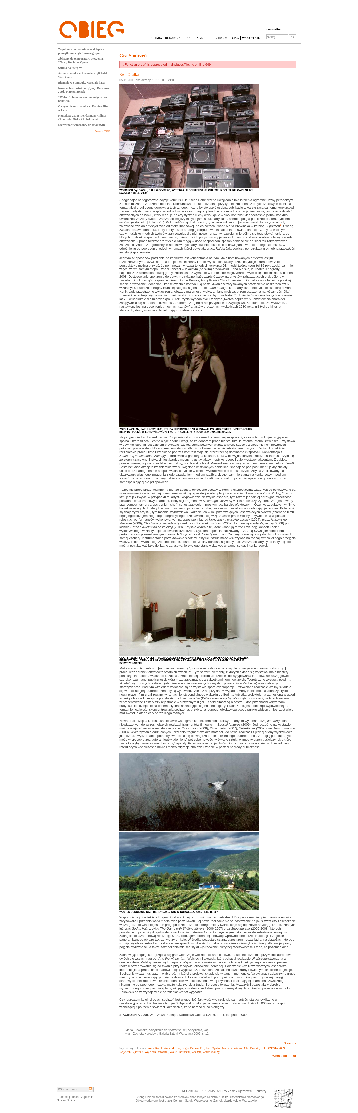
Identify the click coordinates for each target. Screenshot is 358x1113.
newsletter (273, 29)
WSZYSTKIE (251, 38)
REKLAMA (207, 1091)
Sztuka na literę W (70, 68)
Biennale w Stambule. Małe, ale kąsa (81, 82)
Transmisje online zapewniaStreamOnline (75, 1098)
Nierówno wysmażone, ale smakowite (81, 125)
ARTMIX (156, 38)
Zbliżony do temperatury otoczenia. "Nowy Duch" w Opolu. (81, 60)
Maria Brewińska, (232, 1048)
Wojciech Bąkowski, (131, 1052)
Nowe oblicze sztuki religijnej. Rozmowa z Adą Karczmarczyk (84, 89)
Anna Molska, (172, 1048)
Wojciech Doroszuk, (157, 1052)
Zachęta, (197, 1052)
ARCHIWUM (219, 38)
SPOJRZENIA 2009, (273, 1048)
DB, (202, 1048)
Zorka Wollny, (211, 1052)
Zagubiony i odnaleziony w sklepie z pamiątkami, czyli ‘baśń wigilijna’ (81, 51)
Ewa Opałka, (213, 1048)
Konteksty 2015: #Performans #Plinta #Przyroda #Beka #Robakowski (82, 117)
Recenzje (290, 1043)
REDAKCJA (173, 38)
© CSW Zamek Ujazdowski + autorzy (241, 1091)
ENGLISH (201, 38)
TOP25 (234, 38)
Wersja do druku (284, 1056)
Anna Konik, (155, 1048)
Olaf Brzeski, (252, 1048)
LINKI (188, 38)
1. (120, 1029)
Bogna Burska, (190, 1048)
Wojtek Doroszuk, (180, 1052)
